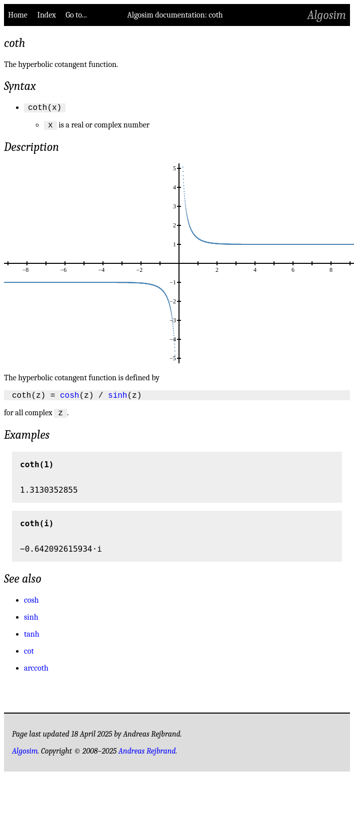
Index (46, 14)
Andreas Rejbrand (147, 756)
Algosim (327, 15)
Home (18, 14)
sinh (117, 398)
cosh (69, 398)
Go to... (76, 14)
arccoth (36, 673)
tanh (32, 639)
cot (29, 656)
